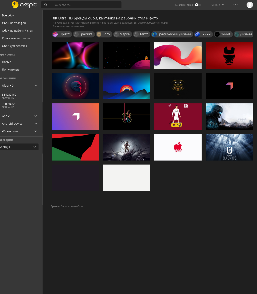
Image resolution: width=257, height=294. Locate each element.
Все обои (13, 15)
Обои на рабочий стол (22, 30)
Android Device (17, 124)
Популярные (18, 69)
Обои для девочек (19, 46)
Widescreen (14, 131)
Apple (10, 116)
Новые (14, 62)
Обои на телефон (19, 23)
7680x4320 (30, 103)
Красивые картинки (20, 38)
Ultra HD (12, 85)
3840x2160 (17, 94)
